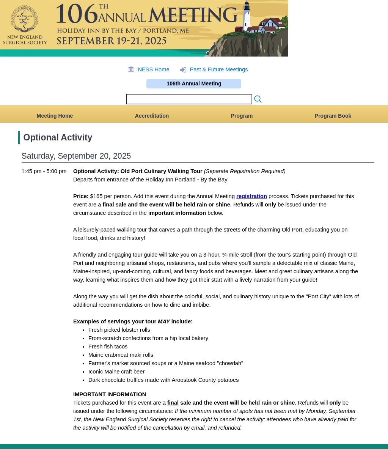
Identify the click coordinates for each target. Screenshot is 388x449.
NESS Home (153, 69)
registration (251, 196)
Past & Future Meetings (219, 69)
